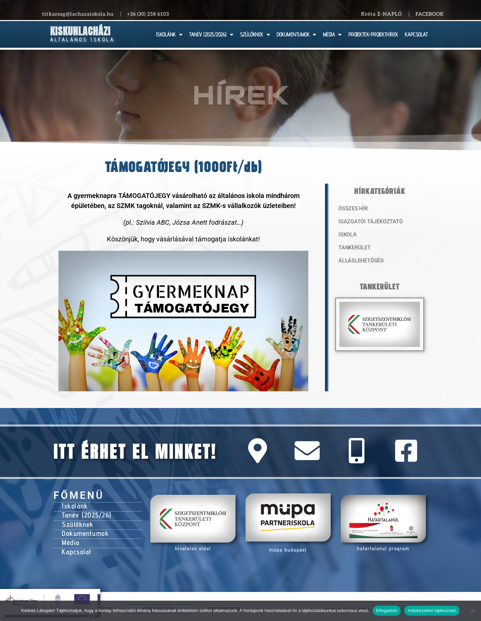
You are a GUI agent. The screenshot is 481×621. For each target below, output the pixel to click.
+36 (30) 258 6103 (148, 14)
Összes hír (352, 209)
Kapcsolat (76, 547)
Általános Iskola (82, 39)
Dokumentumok (84, 531)
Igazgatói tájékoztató (368, 222)
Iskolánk (74, 505)
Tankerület (353, 249)
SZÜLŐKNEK (255, 34)
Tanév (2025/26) (86, 514)
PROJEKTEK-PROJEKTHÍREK (373, 34)
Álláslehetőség (359, 262)
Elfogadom (386, 610)
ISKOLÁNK (169, 34)
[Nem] (472, 610)
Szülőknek (77, 522)
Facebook (430, 14)
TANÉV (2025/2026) (211, 34)
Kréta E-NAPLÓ (381, 14)
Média (70, 539)
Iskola (346, 235)
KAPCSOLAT (416, 34)
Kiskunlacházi (80, 31)
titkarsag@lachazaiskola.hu (78, 14)
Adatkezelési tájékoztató (432, 610)
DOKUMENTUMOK (296, 34)
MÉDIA (332, 34)
